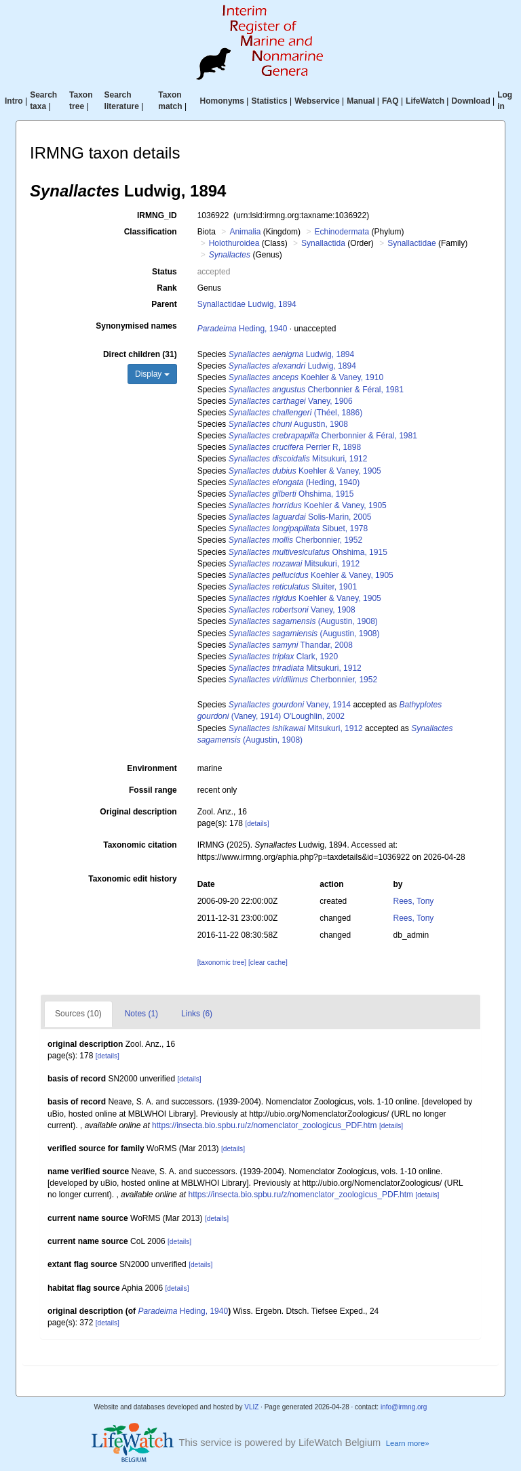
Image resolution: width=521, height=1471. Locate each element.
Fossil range (153, 790)
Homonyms (222, 101)
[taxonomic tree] (221, 962)
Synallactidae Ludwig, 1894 (246, 304)
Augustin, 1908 (288, 424)
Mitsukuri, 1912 (298, 458)
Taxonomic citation (139, 845)
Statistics (269, 101)
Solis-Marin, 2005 (300, 517)
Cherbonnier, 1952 (295, 540)
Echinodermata (341, 231)
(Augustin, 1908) (303, 621)
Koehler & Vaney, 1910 (306, 377)
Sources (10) (78, 1013)
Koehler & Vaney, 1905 (305, 471)
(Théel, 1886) (295, 412)
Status (164, 271)
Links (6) (196, 1013)
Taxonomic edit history (132, 879)
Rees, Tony (413, 901)
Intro (14, 101)
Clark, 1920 (283, 656)
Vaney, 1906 (291, 401)
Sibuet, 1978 (298, 528)
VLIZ (251, 1407)
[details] (257, 823)
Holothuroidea (234, 243)
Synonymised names (136, 326)
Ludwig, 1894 (291, 354)
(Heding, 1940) (294, 482)
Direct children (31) (140, 354)
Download (470, 101)
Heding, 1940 (242, 328)
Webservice (317, 101)
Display (152, 374)
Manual (360, 101)
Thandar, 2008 (291, 645)
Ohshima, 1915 (291, 494)
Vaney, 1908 (292, 610)
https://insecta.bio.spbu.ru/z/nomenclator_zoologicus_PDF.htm (264, 1125)
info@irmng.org (404, 1407)
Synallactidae (411, 243)
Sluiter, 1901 (293, 587)
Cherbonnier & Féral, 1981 (316, 389)
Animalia (244, 231)
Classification (150, 231)
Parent (163, 304)
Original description (138, 811)
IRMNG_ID (157, 215)
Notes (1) (141, 1013)
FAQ (390, 101)
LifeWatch (425, 101)
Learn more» (407, 1443)
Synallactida (323, 243)
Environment (151, 768)
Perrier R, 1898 (295, 447)
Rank (166, 288)
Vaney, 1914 (290, 704)
